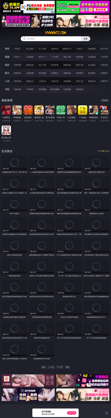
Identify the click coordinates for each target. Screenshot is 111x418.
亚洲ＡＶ (17, 57)
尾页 (67, 367)
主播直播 (92, 57)
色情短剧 (79, 89)
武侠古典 (55, 81)
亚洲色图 (30, 73)
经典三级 (79, 65)
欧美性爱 (55, 65)
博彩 (7, 48)
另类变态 (104, 65)
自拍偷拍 (30, 57)
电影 (7, 64)
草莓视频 (42, 89)
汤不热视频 (54, 89)
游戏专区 (55, 48)
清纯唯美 (79, 73)
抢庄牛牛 (104, 48)
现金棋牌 (92, 48)
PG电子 (17, 48)
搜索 (85, 38)
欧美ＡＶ (42, 57)
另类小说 (79, 81)
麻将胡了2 (67, 48)
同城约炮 (17, 89)
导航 (7, 89)
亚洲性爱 (17, 65)
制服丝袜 (67, 65)
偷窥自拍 (17, 73)
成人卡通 (42, 65)
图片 (7, 73)
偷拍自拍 (30, 65)
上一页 (51, 367)
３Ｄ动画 (55, 57)
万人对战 (42, 48)
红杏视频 (67, 89)
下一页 (59, 367)
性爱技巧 (104, 81)
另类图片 (104, 73)
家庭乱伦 (30, 81)
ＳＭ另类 (104, 57)
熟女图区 (92, 73)
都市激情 (17, 81)
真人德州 (30, 48)
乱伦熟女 (92, 65)
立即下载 (71, 413)
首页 (43, 367)
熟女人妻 (67, 57)
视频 (7, 56)
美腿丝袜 (67, 73)
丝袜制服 (79, 57)
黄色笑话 (92, 81)
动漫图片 (55, 73)
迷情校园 (67, 81)
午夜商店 (30, 89)
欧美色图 (42, 73)
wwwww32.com (55, 32)
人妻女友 (42, 81)
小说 (7, 81)
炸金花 (79, 48)
